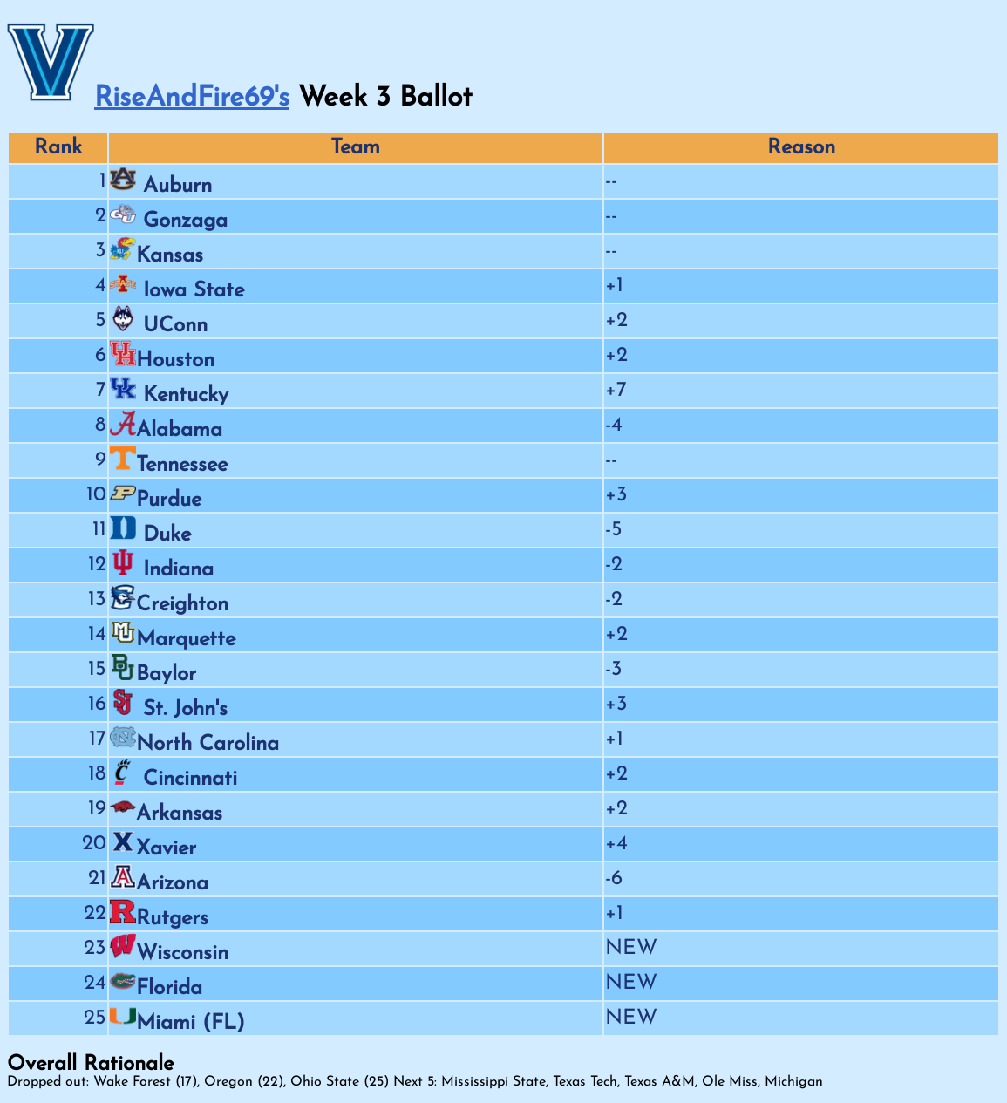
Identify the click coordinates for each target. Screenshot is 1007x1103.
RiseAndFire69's (191, 98)
